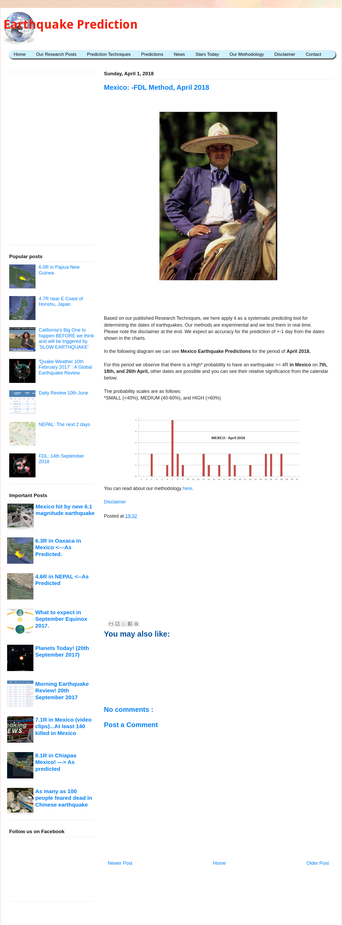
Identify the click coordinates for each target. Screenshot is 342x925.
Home (20, 54)
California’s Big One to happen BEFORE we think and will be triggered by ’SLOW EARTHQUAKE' (66, 338)
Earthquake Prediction (70, 24)
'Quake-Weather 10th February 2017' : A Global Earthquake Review (65, 367)
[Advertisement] (218, 299)
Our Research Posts (56, 54)
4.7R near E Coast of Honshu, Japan (61, 301)
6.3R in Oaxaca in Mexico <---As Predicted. (58, 547)
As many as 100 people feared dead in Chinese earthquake (63, 798)
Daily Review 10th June (63, 393)
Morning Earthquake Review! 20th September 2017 (62, 690)
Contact (313, 54)
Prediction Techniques (108, 54)
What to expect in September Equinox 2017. (61, 619)
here (187, 488)
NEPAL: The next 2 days (64, 424)
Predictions (152, 54)
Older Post (317, 863)
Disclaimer (284, 54)
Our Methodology (247, 54)
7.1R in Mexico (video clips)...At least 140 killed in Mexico (63, 726)
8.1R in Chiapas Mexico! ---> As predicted (56, 762)
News (179, 54)
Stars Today (207, 54)
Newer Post (120, 863)
